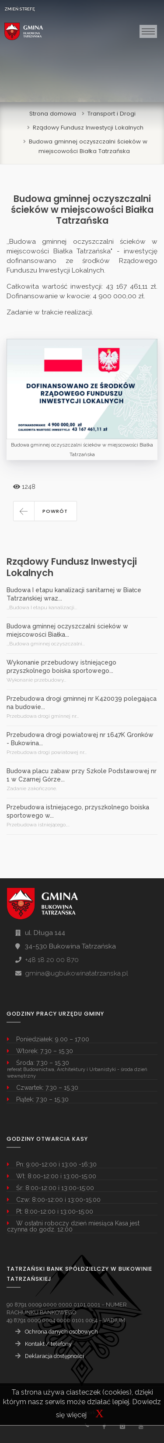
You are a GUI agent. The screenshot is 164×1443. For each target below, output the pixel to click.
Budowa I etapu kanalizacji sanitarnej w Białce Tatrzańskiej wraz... (74, 594)
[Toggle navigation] (148, 31)
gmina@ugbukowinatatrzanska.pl (76, 973)
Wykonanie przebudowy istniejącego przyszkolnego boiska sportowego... (61, 666)
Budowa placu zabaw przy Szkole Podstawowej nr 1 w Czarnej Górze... (82, 775)
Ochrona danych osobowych (61, 1331)
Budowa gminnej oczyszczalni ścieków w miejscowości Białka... (67, 630)
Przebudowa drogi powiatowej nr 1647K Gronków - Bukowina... (80, 739)
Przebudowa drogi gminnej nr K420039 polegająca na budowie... (82, 702)
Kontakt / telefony (48, 1344)
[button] (45, 511)
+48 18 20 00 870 (52, 960)
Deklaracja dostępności (54, 1356)
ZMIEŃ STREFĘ (19, 9)
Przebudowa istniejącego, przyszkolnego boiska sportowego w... (78, 811)
